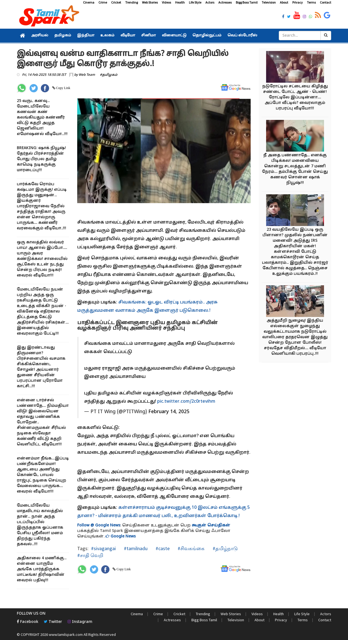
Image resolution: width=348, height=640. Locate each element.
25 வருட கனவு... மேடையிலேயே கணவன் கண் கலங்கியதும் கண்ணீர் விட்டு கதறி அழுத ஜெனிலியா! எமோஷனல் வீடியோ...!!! (42, 117)
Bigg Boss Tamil (247, 2)
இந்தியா (85, 35)
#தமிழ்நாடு (225, 548)
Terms (311, 2)
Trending (131, 2)
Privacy (297, 2)
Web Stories (150, 2)
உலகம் (107, 35)
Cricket (116, 2)
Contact (325, 2)
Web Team (87, 75)
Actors (209, 2)
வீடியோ (128, 35)
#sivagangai (103, 548)
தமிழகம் (62, 35)
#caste (162, 548)
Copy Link (62, 88)
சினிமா (148, 35)
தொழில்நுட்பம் (206, 35)
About (284, 2)
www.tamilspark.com (66, 634)
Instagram (80, 622)
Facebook (27, 622)
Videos (166, 2)
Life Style (195, 2)
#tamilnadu (135, 548)
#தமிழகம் (108, 75)
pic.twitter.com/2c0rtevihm (186, 401)
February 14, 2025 (168, 412)
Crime (102, 2)
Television (269, 2)
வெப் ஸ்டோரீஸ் (242, 35)
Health (180, 2)
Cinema (88, 2)
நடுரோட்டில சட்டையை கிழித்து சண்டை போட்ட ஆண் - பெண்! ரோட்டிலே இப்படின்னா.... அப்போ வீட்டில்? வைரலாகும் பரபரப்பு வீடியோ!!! (295, 97)
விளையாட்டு (174, 35)
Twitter (53, 622)
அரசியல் (39, 35)
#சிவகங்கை (190, 548)
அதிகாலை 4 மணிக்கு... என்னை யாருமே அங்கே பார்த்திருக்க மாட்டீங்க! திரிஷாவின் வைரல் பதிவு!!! (41, 569)
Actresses (225, 2)
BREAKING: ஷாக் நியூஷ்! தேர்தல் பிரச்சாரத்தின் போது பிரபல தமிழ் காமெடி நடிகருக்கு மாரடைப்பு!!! (41, 159)
